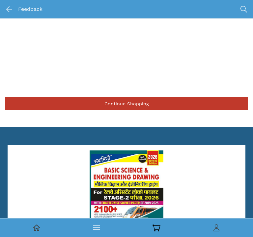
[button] (126, 103)
